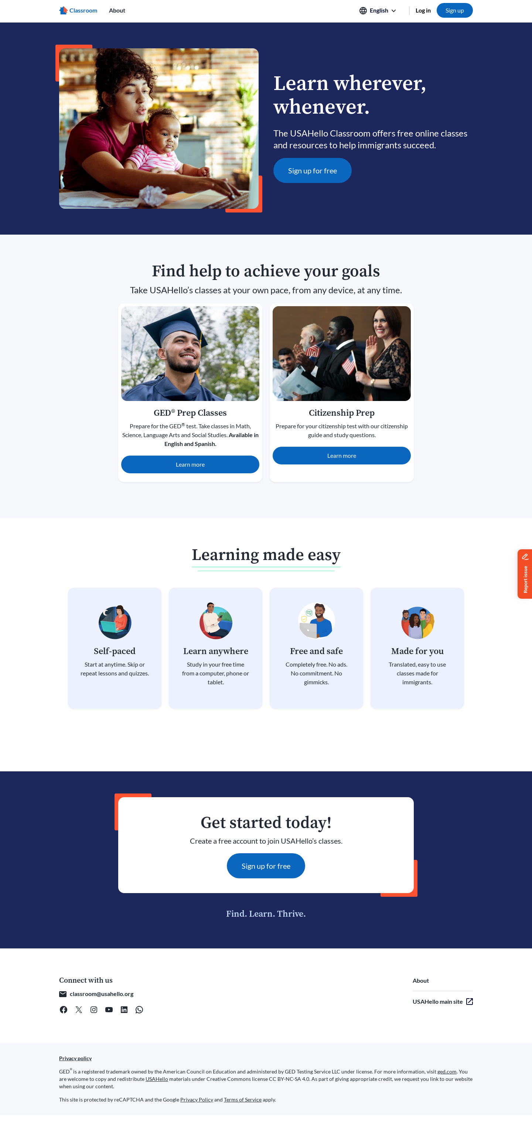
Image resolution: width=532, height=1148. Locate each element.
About (117, 10)
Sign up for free (312, 170)
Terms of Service (243, 1099)
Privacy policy (75, 1058)
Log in (423, 10)
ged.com (447, 1071)
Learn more (190, 464)
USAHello (157, 1079)
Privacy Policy (196, 1099)
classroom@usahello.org (101, 993)
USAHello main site (438, 1001)
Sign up (455, 10)
